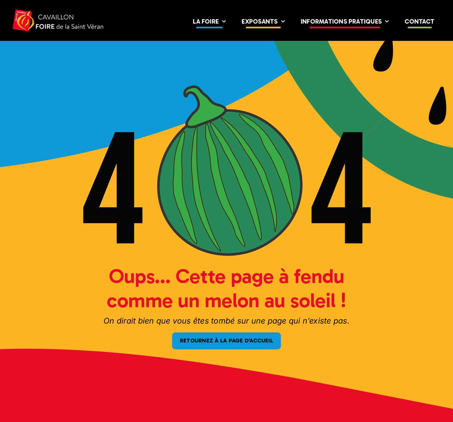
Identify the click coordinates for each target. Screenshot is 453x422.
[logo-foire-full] (58, 12)
